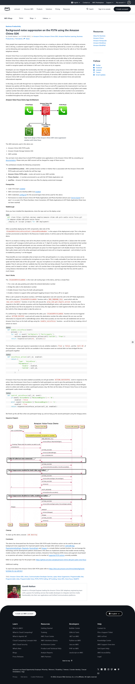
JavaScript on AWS (76, 653)
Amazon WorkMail (99, 45)
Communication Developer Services (41, 576)
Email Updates (99, 75)
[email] (98, 673)
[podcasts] (118, 669)
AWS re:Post (102, 636)
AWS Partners (46, 657)
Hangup (44, 548)
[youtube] (115, 669)
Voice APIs (60, 579)
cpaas (55, 576)
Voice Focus (69, 579)
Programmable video (13, 579)
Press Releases (18, 657)
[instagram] (108, 669)
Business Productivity (13, 26)
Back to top (68, 661)
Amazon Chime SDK (17, 576)
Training (44, 632)
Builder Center (74, 628)
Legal (99, 657)
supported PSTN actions (56, 555)
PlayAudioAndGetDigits (13, 548)
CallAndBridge (69, 546)
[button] (131, 2)
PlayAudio (25, 548)
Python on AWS (75, 640)
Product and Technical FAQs (51, 648)
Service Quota (75, 198)
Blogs (15, 653)
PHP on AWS (74, 648)
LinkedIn (97, 70)
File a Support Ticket (105, 632)
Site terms (24, 677)
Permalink (18, 39)
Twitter (97, 65)
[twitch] (112, 669)
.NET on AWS (74, 636)
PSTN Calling (43, 579)
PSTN (36, 579)
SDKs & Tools (74, 632)
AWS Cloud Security (20, 644)
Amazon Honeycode (100, 40)
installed (22, 189)
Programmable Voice (27, 579)
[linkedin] (105, 669)
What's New (17, 648)
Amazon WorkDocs (99, 43)
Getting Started (46, 628)
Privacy (15, 677)
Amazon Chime (98, 38)
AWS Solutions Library (49, 640)
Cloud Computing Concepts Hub (25, 640)
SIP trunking (53, 579)
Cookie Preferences (37, 677)
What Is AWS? (18, 628)
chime (26, 576)
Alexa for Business (99, 36)
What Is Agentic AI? (20, 636)
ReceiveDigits (33, 548)
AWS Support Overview (106, 644)
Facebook (97, 67)
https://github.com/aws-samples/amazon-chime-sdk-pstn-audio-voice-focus (61, 560)
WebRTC (76, 579)
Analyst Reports (47, 653)
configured (22, 195)
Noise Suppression (64, 576)
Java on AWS (74, 644)
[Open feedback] (133, 342)
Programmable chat (76, 576)
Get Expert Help (103, 648)
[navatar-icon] (129, 2)
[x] (98, 669)
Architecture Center (48, 644)
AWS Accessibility (103, 653)
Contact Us (101, 628)
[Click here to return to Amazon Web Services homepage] (7, 10)
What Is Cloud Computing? (23, 632)
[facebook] (102, 669)
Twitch (97, 72)
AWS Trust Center (47, 636)
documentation (11, 160)
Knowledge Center (104, 640)
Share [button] (27, 39)
